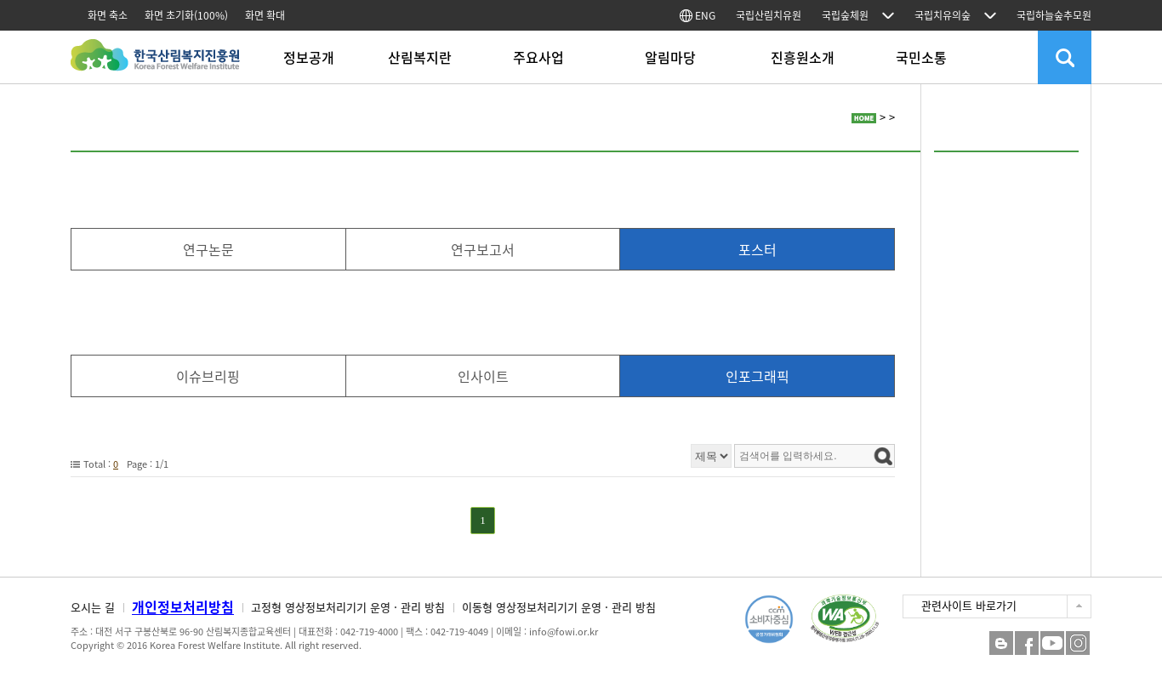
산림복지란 (420, 57)
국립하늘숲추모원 (1054, 15)
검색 (1064, 57)
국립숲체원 (845, 15)
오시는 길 (93, 607)
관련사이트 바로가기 (969, 605)
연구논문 (208, 249)
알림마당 (670, 57)
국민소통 (921, 57)
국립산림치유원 (768, 15)
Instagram (1078, 643)
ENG (697, 15)
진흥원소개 (802, 57)
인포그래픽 (757, 376)
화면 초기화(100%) (186, 15)
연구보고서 (483, 249)
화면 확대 (265, 15)
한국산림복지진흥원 (155, 63)
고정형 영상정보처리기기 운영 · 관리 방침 (348, 607)
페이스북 (1027, 643)
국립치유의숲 (942, 15)
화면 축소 (108, 15)
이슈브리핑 (208, 376)
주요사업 (538, 57)
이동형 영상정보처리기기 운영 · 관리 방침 (559, 607)
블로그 (1001, 643)
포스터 (757, 249)
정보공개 (308, 57)
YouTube (1052, 643)
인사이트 (483, 376)
